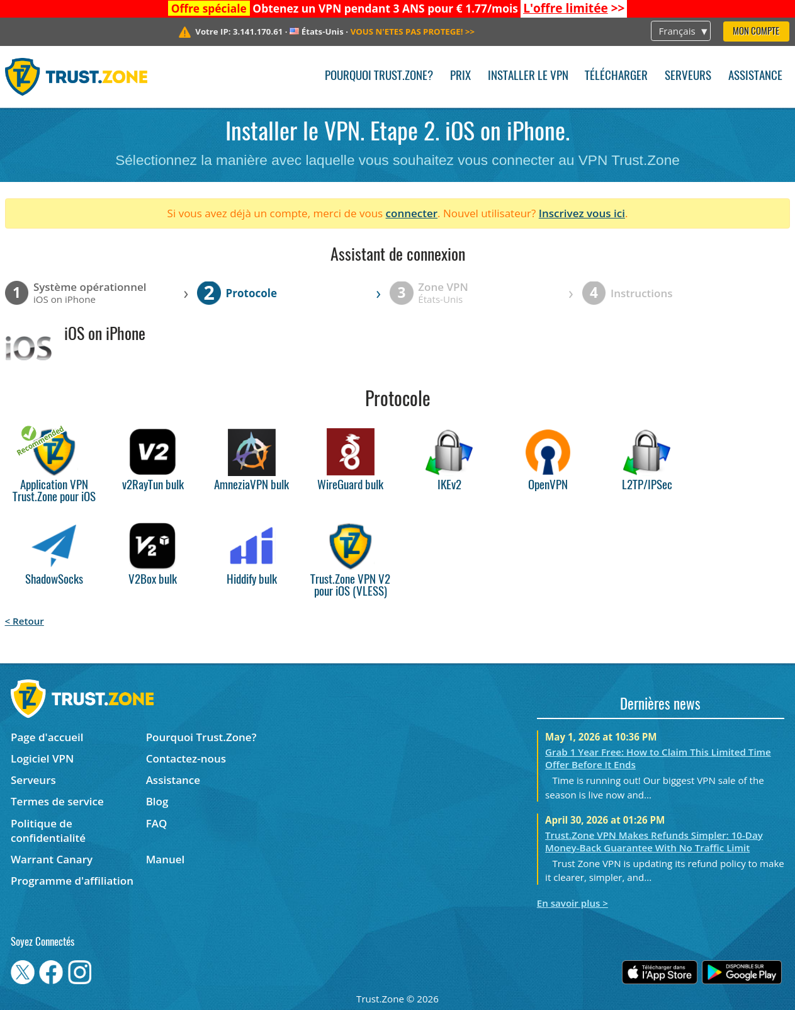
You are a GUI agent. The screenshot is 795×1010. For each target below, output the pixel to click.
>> (573, 8)
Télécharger (616, 76)
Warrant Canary (52, 859)
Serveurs (688, 76)
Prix (460, 76)
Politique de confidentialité (48, 830)
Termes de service (57, 801)
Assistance (755, 76)
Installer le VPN (528, 76)
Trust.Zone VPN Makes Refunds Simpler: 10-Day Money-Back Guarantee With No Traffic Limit (654, 841)
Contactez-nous (186, 758)
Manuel (165, 859)
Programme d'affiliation (72, 880)
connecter (412, 213)
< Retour (24, 621)
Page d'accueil (47, 737)
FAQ (156, 823)
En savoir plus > (572, 903)
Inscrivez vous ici (582, 213)
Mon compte (756, 32)
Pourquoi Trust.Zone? (379, 76)
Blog (157, 801)
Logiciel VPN (42, 758)
